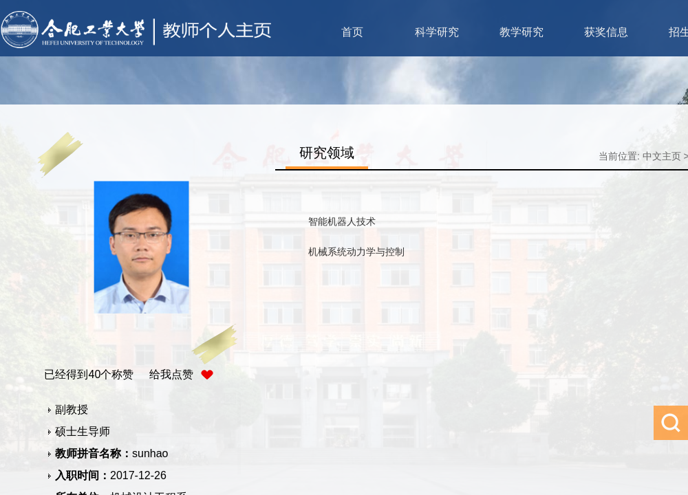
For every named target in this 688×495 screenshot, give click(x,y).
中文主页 (662, 156)
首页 (352, 32)
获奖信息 (606, 32)
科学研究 (437, 32)
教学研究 (521, 32)
